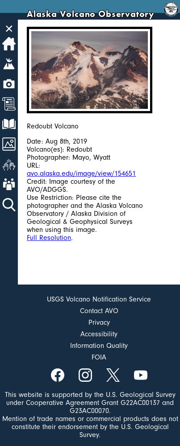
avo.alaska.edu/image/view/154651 (81, 173)
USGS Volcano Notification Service (99, 299)
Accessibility (98, 334)
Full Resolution (49, 238)
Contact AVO (99, 311)
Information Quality (99, 346)
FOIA (99, 357)
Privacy (99, 322)
